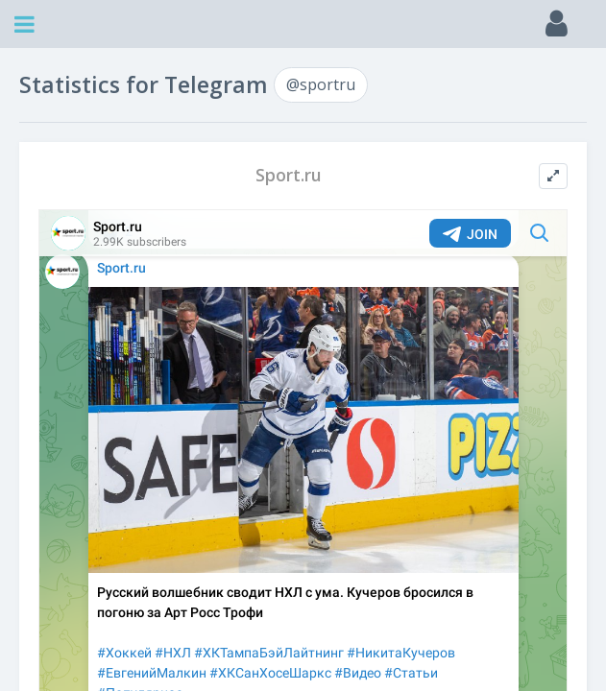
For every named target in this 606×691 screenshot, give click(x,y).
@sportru (320, 84)
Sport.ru (288, 175)
